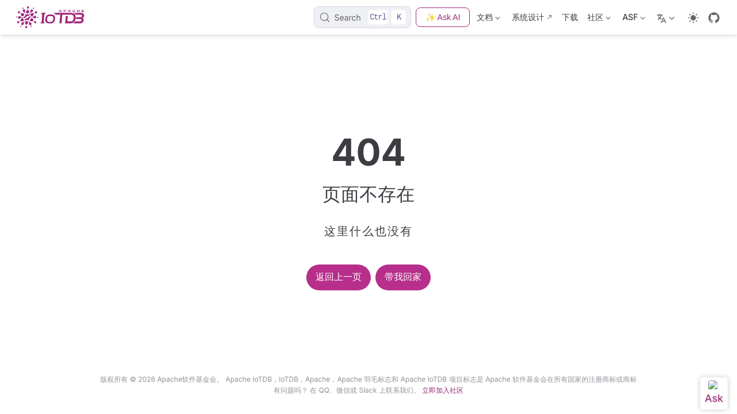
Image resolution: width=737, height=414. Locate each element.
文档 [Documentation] (488, 19)
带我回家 (403, 277)
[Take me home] (53, 17)
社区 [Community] (599, 19)
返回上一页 (339, 277)
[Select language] (667, 17)
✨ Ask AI (443, 17)
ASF (634, 19)
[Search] (362, 17)
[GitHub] (714, 18)
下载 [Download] (570, 17)
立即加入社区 (443, 390)
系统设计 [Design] (528, 17)
